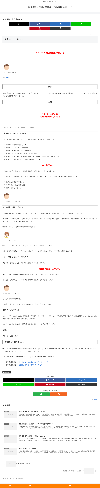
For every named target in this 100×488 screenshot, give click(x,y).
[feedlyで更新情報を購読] (48, 389)
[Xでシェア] (10, 24)
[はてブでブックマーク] (42, 24)
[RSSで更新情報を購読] (52, 389)
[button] (90, 24)
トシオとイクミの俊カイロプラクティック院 (33, 357)
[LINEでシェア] (58, 24)
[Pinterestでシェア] (74, 24)
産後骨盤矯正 (6, 367)
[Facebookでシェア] (26, 24)
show (8, 73)
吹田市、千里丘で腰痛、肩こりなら (31, 360)
